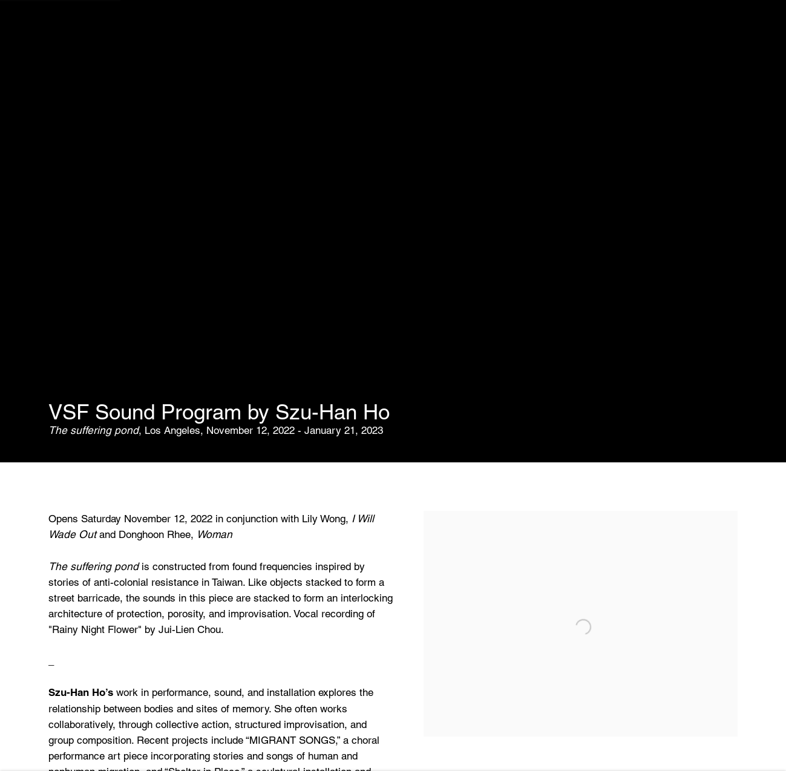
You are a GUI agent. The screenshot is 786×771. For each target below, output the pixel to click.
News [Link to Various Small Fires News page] (244, 26)
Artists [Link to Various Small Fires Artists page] (149, 26)
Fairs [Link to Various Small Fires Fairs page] (199, 26)
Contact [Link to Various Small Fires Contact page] (298, 26)
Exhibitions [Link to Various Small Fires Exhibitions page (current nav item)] (80, 26)
